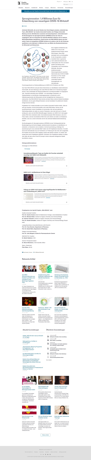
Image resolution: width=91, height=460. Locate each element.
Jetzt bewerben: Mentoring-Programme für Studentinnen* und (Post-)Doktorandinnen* (32, 348)
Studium (41, 7)
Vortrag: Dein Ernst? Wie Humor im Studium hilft (61, 387)
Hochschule (60, 7)
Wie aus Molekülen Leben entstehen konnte (45, 417)
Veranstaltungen (69, 7)
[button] (45, 435)
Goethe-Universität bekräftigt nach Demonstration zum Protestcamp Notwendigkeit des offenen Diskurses (32, 360)
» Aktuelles (20, 7)
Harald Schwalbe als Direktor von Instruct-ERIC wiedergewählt (61, 309)
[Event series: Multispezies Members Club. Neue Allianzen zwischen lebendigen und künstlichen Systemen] (55, 335)
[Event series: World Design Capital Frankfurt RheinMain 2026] (55, 352)
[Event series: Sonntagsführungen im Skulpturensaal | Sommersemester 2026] (55, 347)
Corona (30, 252)
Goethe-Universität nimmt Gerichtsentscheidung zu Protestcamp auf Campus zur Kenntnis (33, 367)
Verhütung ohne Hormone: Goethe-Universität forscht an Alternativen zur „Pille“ (61, 276)
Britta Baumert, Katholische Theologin (62, 417)
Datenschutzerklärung (52, 456)
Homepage (27, 148)
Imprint (46, 456)
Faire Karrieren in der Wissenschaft (27, 417)
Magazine (59, 1)
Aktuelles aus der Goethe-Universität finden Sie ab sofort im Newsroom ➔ (45, 11)
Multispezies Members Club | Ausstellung (58, 336)
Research (27, 7)
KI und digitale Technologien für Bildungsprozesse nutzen (28, 388)
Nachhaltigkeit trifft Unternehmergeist (43, 387)
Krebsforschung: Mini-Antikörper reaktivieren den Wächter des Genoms (45, 276)
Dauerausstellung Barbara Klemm (57, 357)
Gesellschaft (34, 7)
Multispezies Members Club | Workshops (58, 353)
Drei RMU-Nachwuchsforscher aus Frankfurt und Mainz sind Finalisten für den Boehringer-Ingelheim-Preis (28, 278)
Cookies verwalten (60, 456)
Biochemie (25, 252)
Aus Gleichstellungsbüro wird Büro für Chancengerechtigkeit (32, 354)
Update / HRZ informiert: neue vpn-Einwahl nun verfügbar (33, 336)
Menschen (53, 7)
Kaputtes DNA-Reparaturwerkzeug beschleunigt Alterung (28, 309)
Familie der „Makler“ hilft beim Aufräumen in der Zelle (44, 309)
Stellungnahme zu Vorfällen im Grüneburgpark (30, 341)
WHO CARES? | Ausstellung (55, 340)
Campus (47, 7)
